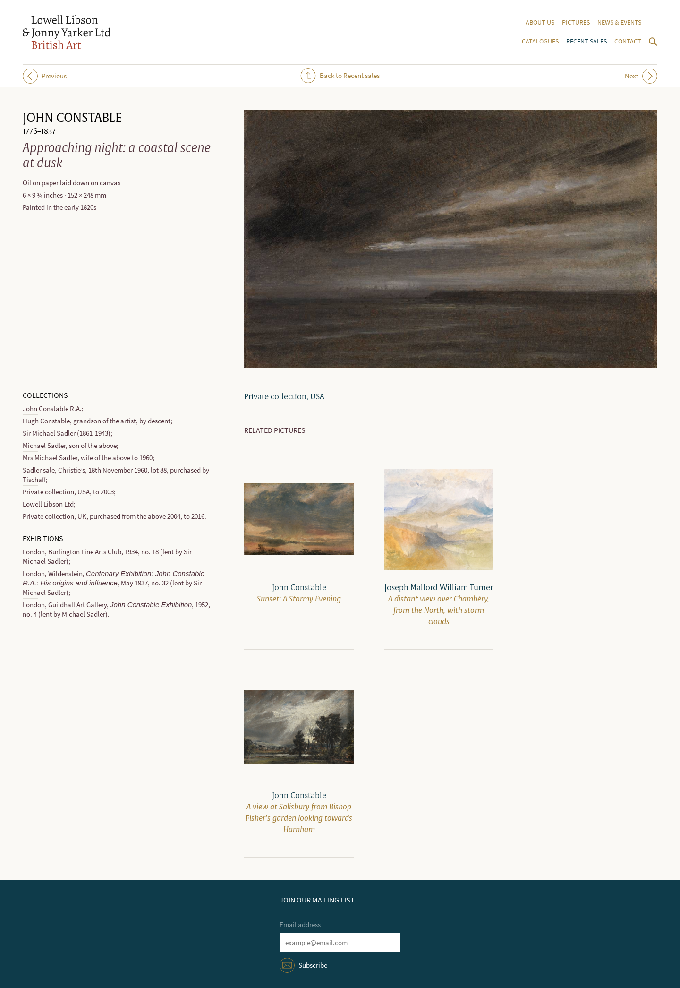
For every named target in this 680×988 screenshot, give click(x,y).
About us (540, 22)
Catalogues (540, 41)
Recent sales (586, 41)
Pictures (576, 22)
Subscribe (312, 965)
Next (641, 76)
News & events (619, 22)
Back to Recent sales (340, 75)
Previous (45, 76)
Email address (300, 924)
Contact (627, 41)
